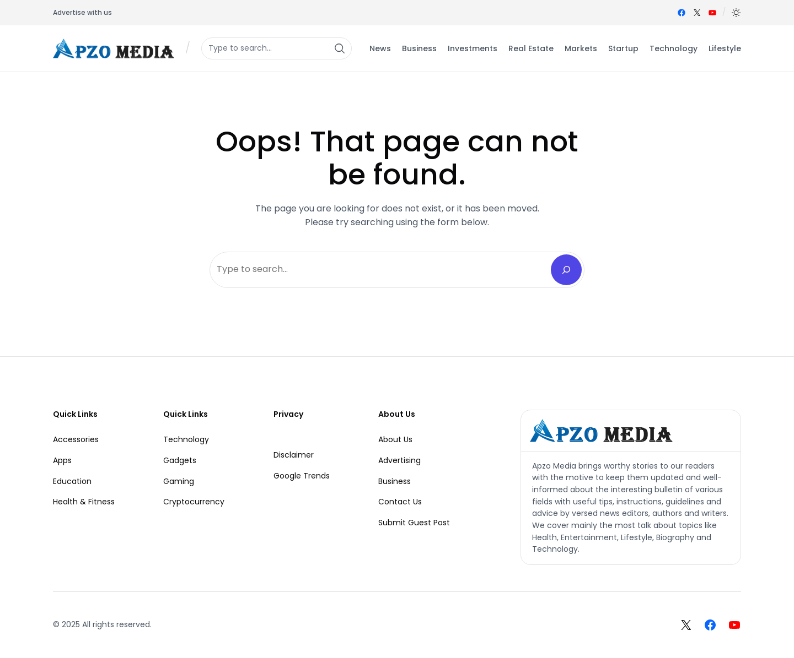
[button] (736, 13)
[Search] (566, 269)
